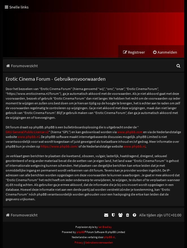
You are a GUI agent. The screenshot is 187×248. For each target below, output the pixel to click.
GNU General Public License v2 (27, 132)
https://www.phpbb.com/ (59, 146)
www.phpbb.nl (29, 137)
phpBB (81, 232)
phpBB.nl (109, 237)
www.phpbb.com (130, 132)
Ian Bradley (105, 227)
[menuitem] (165, 52)
